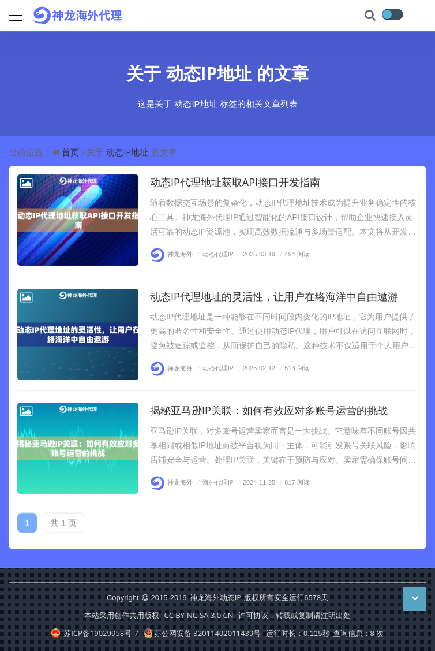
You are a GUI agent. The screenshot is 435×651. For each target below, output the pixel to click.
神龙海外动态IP (215, 597)
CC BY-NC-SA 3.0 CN (198, 615)
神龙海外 (171, 254)
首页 (70, 152)
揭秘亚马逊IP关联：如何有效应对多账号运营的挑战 (269, 410)
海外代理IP (214, 482)
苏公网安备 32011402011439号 (202, 633)
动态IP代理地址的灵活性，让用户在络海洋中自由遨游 (274, 296)
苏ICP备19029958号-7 (94, 633)
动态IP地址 (209, 73)
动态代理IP (214, 254)
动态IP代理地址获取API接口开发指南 (235, 182)
